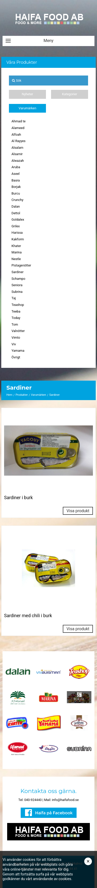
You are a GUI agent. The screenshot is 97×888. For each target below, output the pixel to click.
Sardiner (17, 272)
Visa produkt (77, 510)
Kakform (17, 239)
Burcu (15, 193)
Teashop (17, 305)
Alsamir (17, 154)
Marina (16, 252)
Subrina (16, 292)
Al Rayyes (18, 141)
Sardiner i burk (18, 497)
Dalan (15, 206)
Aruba (15, 167)
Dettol (15, 213)
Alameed (17, 128)
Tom (14, 324)
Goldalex (17, 219)
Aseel (15, 174)
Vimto (15, 337)
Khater (16, 246)
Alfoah (16, 134)
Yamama (18, 350)
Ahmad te (18, 121)
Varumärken (27, 108)
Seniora (16, 285)
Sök (16, 80)
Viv (13, 344)
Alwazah (17, 161)
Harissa (17, 232)
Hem (9, 395)
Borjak (16, 187)
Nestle (16, 259)
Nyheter (27, 94)
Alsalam (17, 147)
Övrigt (15, 357)
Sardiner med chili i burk (28, 615)
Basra (15, 180)
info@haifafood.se (65, 800)
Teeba (15, 311)
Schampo (18, 279)
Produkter (22, 395)
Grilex (15, 226)
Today (15, 318)
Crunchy (17, 200)
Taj (13, 298)
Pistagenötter (21, 265)
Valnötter (18, 331)
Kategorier (69, 94)
